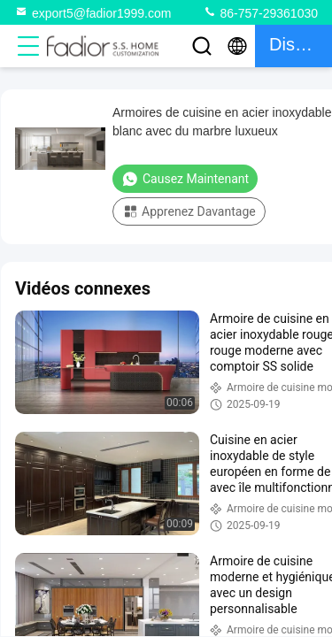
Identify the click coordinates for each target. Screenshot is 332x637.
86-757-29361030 (260, 12)
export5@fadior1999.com (92, 12)
